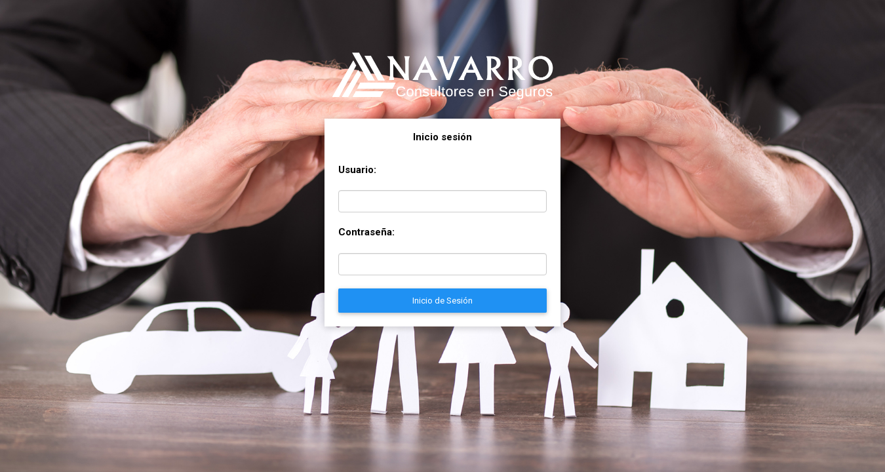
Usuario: (357, 170)
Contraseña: (366, 232)
